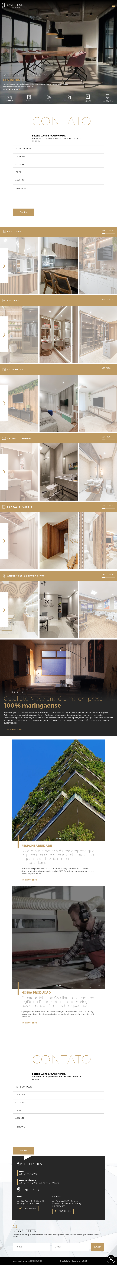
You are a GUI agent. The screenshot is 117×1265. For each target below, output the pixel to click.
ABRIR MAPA (30, 1209)
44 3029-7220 (28, 1174)
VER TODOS (107, 230)
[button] (56, 838)
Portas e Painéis (88, 98)
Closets (29, 98)
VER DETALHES (11, 90)
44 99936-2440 (49, 1183)
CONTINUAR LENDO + (15, 729)
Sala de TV (48, 98)
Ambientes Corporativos (108, 98)
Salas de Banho (68, 98)
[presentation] (4, 265)
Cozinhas (9, 98)
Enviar (97, 1247)
